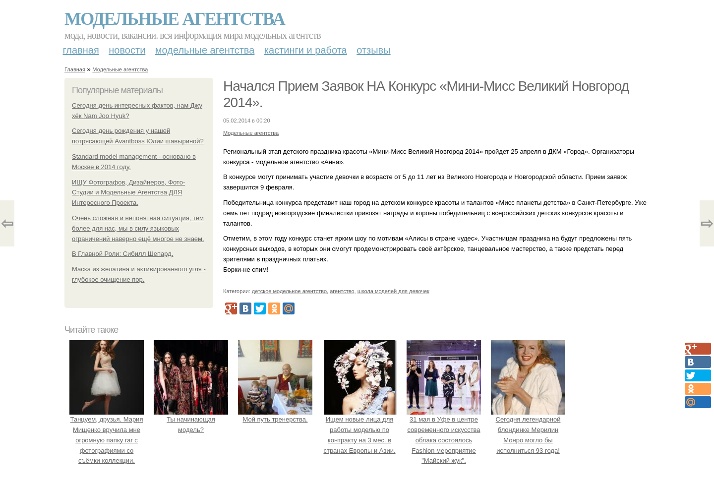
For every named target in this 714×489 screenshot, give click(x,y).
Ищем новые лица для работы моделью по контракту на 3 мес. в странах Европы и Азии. (359, 429)
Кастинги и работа (305, 50)
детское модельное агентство (289, 291)
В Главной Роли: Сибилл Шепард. (122, 253)
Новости (127, 50)
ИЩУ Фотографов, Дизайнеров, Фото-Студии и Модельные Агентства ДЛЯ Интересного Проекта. (128, 193)
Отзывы (373, 50)
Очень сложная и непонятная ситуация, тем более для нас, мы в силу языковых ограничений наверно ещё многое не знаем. (138, 228)
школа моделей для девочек (393, 291)
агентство (342, 291)
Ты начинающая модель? (191, 419)
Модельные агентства (174, 19)
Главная (81, 50)
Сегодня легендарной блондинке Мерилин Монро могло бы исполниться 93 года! (528, 429)
